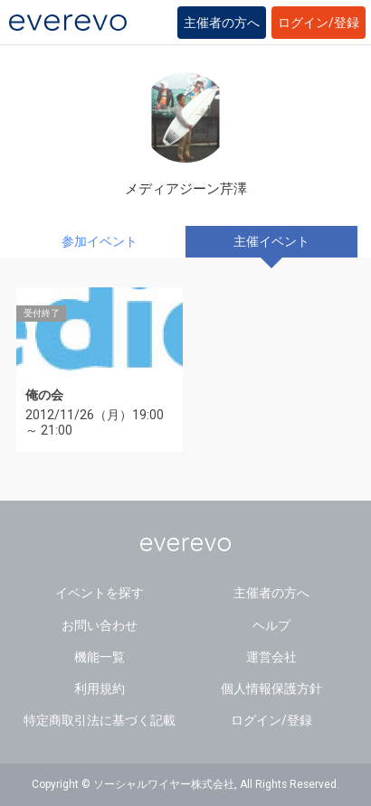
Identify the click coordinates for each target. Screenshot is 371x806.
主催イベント (271, 241)
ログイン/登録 (318, 22)
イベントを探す (99, 593)
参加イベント (100, 241)
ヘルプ (271, 625)
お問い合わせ (100, 625)
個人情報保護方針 (271, 688)
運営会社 (271, 657)
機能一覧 (99, 657)
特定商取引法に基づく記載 (100, 720)
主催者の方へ (222, 22)
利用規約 (99, 688)
